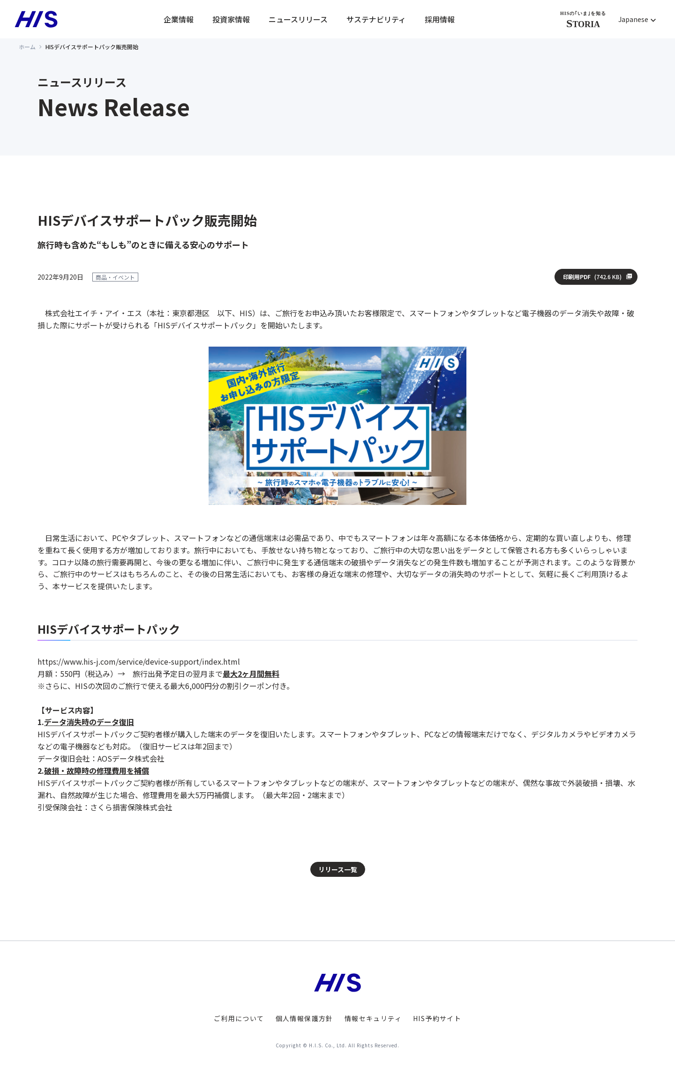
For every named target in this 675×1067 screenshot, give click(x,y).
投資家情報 (231, 19)
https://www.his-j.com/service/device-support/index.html (139, 661)
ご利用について (239, 1018)
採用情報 (440, 19)
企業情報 (179, 19)
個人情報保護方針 (304, 1018)
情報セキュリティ (373, 1018)
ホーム (27, 47)
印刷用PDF (592, 277)
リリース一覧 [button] (337, 869)
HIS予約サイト (437, 1018)
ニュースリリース (298, 19)
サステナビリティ (376, 19)
